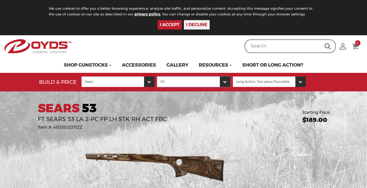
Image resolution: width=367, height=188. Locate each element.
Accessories (139, 65)
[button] (88, 65)
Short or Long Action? (272, 65)
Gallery (177, 65)
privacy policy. (155, 14)
